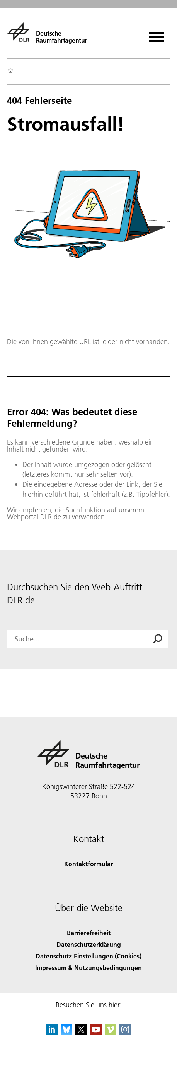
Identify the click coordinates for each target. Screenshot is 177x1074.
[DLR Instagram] (125, 1032)
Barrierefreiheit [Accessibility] (89, 933)
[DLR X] (81, 1032)
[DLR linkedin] (52, 1032)
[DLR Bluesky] (66, 1032)
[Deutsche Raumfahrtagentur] (47, 32)
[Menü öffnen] (156, 34)
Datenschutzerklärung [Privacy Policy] (88, 944)
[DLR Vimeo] (110, 1032)
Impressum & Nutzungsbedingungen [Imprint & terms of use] (88, 968)
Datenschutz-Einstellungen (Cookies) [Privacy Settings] (88, 956)
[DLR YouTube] (96, 1032)
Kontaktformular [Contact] (88, 864)
